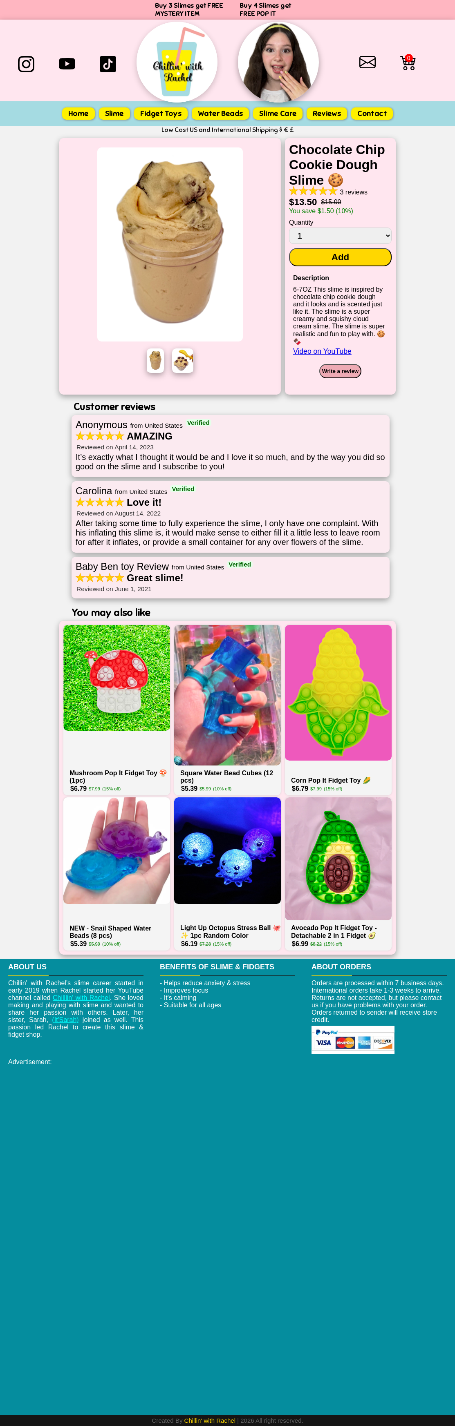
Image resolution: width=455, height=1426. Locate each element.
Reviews (327, 113)
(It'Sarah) (65, 1019)
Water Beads (220, 113)
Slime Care (277, 113)
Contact (372, 113)
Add (341, 257)
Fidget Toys (161, 113)
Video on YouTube (322, 351)
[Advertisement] (227, 1127)
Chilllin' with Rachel (81, 997)
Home (78, 113)
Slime (114, 113)
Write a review (340, 371)
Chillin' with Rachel (209, 1420)
